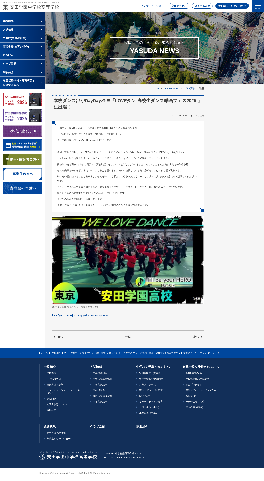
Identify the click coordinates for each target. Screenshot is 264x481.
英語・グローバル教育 (151, 390)
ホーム (44, 353)
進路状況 (8, 55)
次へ (196, 336)
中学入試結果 (100, 384)
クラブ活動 (189, 88)
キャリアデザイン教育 (151, 401)
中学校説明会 (100, 373)
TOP (157, 88)
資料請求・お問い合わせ (232, 5)
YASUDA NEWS (171, 88)
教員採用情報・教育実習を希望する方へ (19, 82)
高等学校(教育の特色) (16, 46)
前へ (60, 336)
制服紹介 (8, 72)
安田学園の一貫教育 (149, 373)
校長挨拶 (51, 373)
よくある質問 (202, 5)
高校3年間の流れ (194, 373)
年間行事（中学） (148, 413)
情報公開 (51, 410)
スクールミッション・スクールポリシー (63, 392)
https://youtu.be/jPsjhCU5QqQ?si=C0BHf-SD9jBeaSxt (80, 315)
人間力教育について (57, 404)
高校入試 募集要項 (102, 396)
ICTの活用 (144, 396)
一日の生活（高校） (196, 401)
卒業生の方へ (130, 353)
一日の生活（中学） (149, 407)
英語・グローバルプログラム (201, 390)
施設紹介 (51, 398)
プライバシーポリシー (211, 353)
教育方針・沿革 (55, 384)
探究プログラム (147, 384)
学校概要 (8, 21)
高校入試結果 (100, 401)
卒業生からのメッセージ (60, 438)
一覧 (128, 336)
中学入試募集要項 (102, 379)
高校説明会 (99, 390)
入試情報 (8, 29)
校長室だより (57, 379)
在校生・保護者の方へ (82, 353)
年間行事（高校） (195, 407)
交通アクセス (179, 5)
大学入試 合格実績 (56, 433)
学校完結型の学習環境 (151, 379)
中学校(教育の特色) (14, 38)
